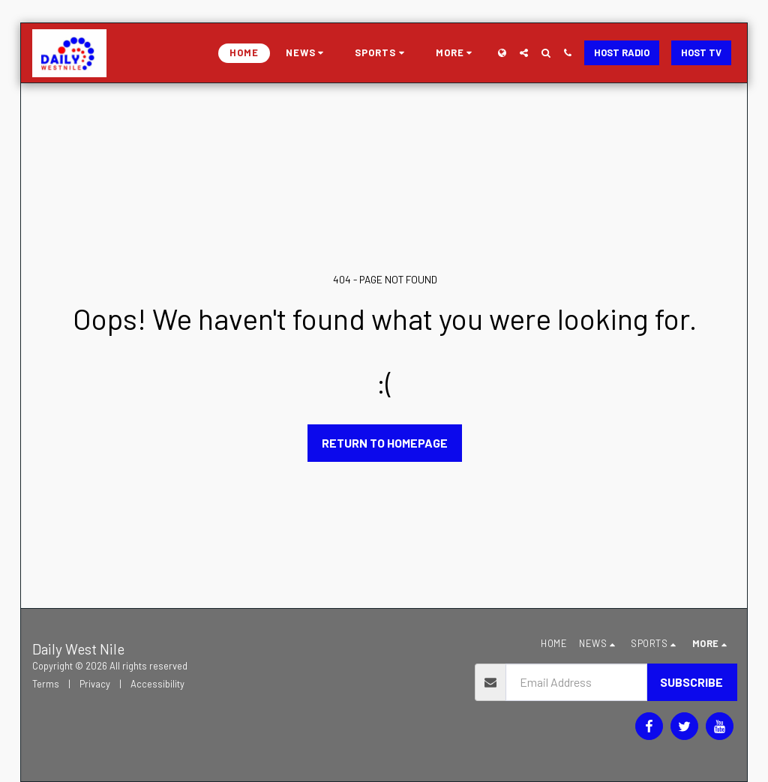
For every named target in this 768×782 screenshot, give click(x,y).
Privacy (95, 684)
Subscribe (691, 682)
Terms (45, 684)
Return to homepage (385, 443)
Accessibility (157, 684)
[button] (307, 53)
